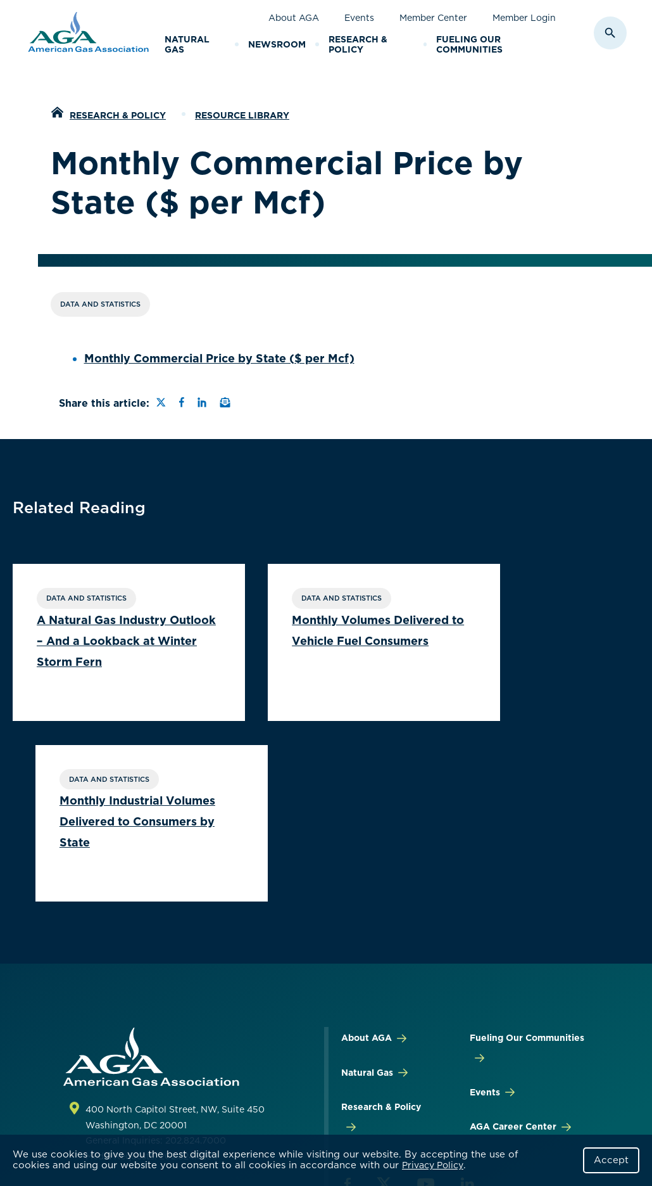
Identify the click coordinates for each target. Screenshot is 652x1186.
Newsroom (277, 44)
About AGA (293, 18)
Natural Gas (187, 44)
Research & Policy (358, 44)
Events (359, 18)
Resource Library (242, 115)
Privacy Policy (432, 1165)
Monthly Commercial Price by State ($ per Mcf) (219, 358)
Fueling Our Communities (469, 44)
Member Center (433, 18)
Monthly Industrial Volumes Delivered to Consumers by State (526, 642)
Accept (611, 1160)
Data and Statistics (100, 304)
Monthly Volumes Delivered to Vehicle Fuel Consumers (309, 642)
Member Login (524, 18)
